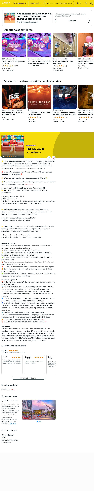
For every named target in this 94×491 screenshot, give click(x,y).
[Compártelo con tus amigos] (49, 153)
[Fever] (6, 3)
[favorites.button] (21, 35)
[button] (28, 373)
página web (28, 180)
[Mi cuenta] (90, 3)
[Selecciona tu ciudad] (20, 3)
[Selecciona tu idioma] (77, 3)
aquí (44, 315)
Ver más (13, 419)
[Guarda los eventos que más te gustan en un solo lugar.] (54, 153)
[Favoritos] (84, 3)
